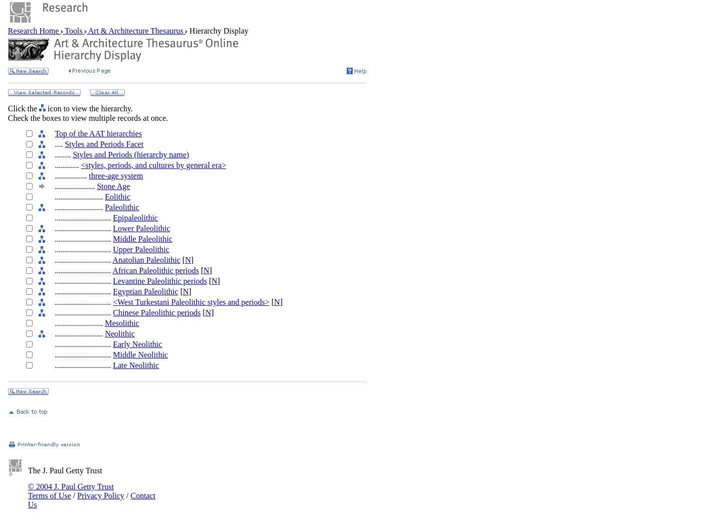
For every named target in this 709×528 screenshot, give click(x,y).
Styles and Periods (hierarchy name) (131, 154)
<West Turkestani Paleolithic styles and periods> (191, 302)
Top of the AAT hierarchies (98, 133)
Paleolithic (122, 207)
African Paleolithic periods (156, 270)
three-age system (116, 175)
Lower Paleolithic (141, 228)
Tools (74, 31)
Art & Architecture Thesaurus (136, 31)
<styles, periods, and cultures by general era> (153, 165)
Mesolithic (122, 323)
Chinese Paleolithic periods (156, 312)
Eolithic (117, 197)
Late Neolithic (136, 365)
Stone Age (113, 186)
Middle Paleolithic (142, 239)
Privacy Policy (100, 495)
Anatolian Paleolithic (147, 260)
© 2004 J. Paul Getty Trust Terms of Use (71, 491)
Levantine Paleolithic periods (160, 281)
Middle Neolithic (140, 354)
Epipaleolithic (135, 218)
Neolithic (120, 333)
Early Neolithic (137, 344)
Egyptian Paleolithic (145, 291)
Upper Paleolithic (141, 249)
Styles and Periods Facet (104, 144)
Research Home (34, 31)
